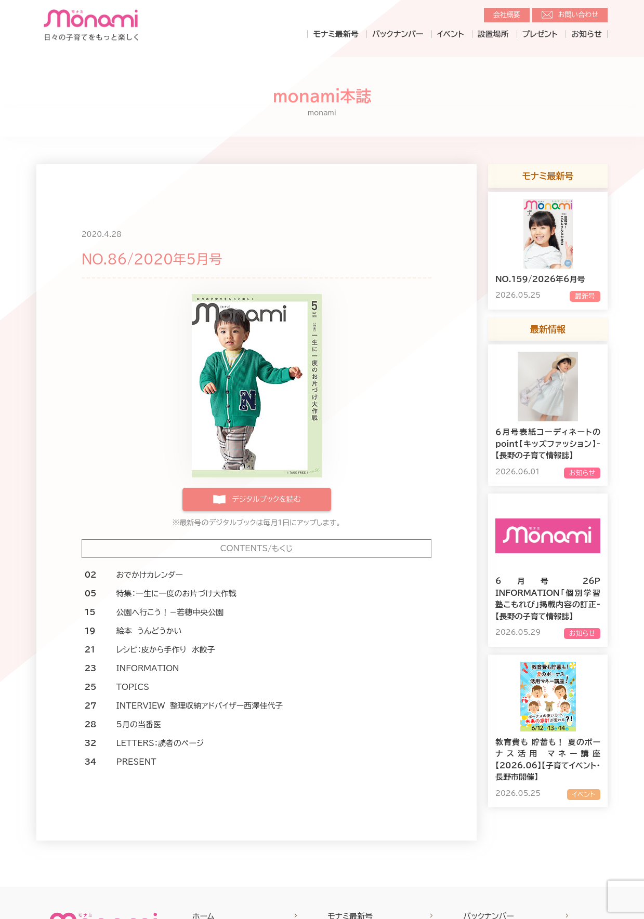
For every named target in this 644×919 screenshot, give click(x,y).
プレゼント (540, 34)
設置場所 (493, 34)
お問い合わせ (578, 14)
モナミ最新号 (335, 34)
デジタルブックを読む (266, 499)
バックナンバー (398, 34)
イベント (450, 34)
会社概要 (506, 14)
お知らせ (586, 34)
